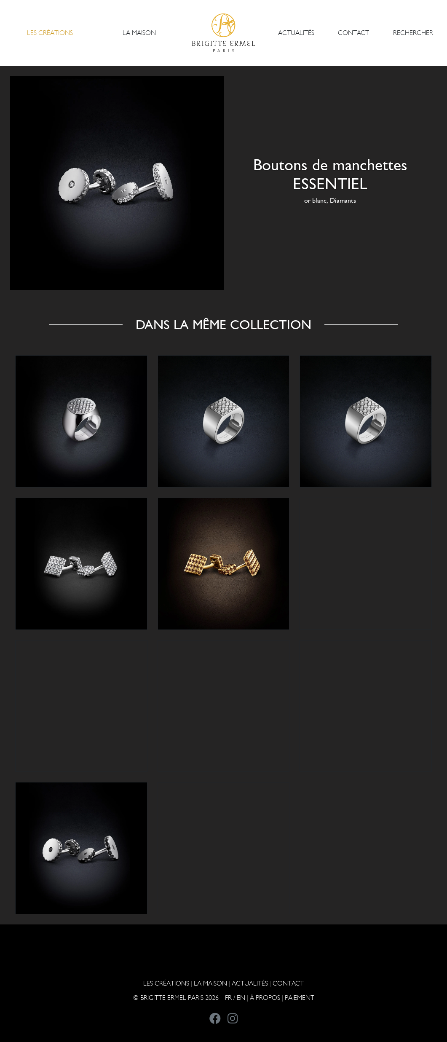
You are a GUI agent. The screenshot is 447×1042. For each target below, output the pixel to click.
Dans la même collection (223, 324)
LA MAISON (210, 983)
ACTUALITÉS (296, 32)
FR (228, 997)
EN (241, 997)
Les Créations (166, 983)
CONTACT (353, 32)
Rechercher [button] (413, 32)
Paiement (299, 997)
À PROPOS (265, 997)
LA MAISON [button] (139, 32)
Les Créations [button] (50, 32)
